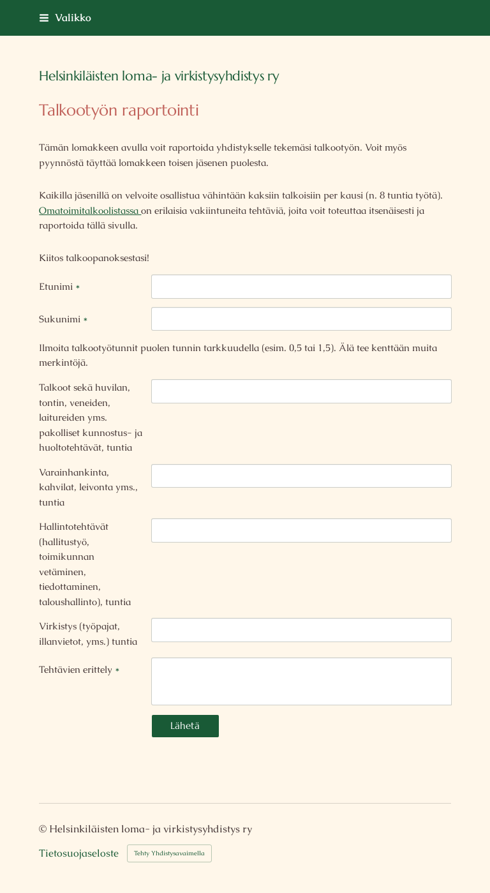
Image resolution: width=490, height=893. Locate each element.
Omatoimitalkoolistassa (90, 210)
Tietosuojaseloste (79, 853)
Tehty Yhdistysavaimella (169, 853)
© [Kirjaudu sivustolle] (44, 829)
